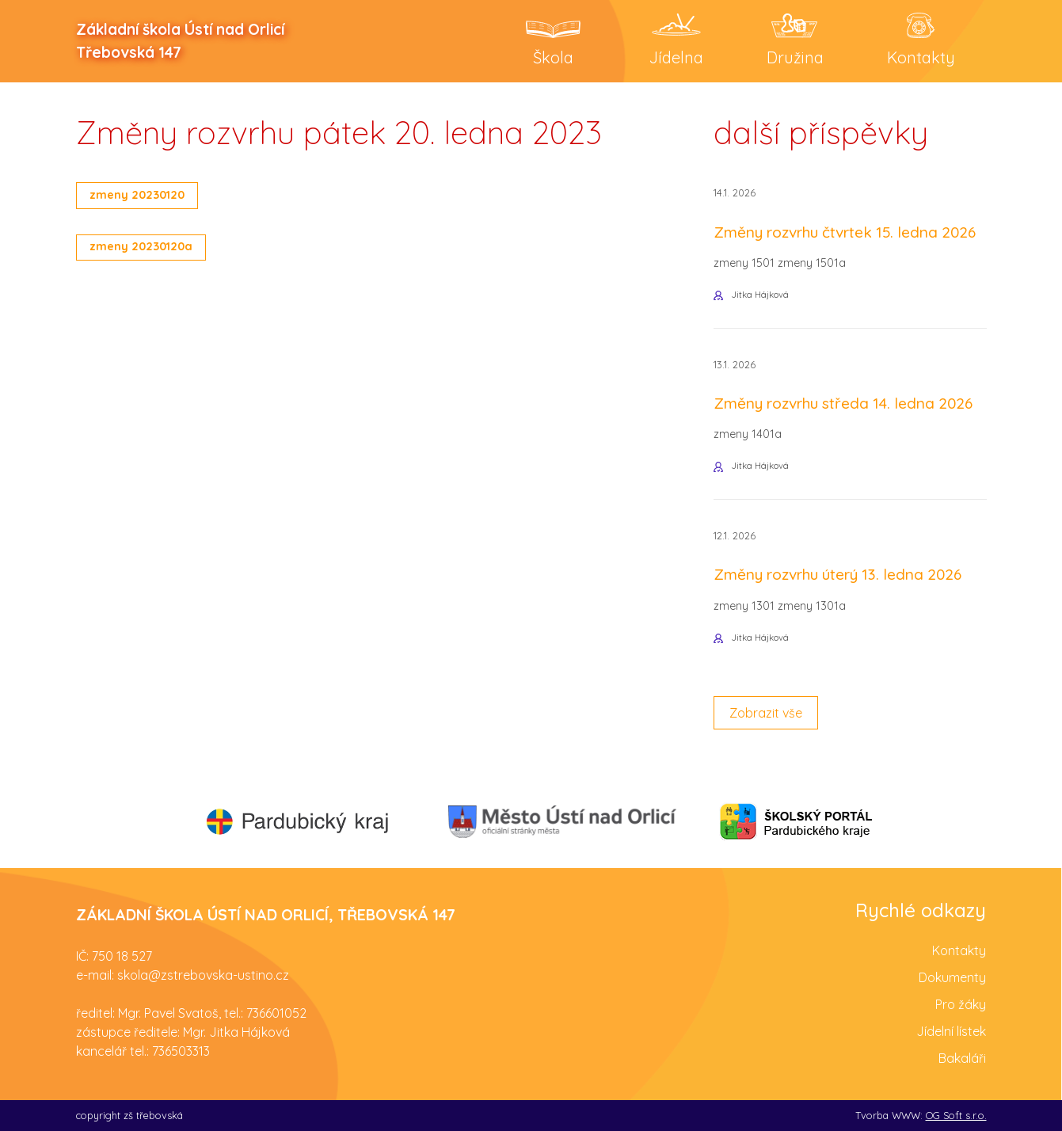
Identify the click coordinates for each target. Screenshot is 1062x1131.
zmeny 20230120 (137, 195)
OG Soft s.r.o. (956, 1115)
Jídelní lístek (951, 1031)
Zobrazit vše (765, 713)
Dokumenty (952, 977)
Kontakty (959, 950)
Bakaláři (962, 1058)
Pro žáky (960, 1004)
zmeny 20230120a (140, 246)
